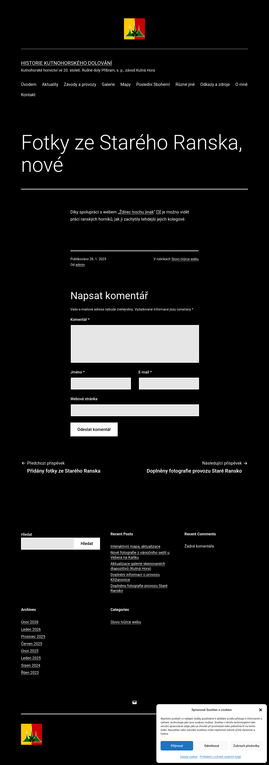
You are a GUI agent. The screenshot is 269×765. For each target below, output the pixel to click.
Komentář (80, 319)
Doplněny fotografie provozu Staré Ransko (139, 588)
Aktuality (50, 84)
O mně (241, 84)
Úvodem (28, 84)
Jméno (77, 372)
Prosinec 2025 (33, 636)
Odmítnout (211, 746)
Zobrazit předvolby (246, 746)
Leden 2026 (31, 629)
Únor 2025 (29, 651)
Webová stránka (84, 399)
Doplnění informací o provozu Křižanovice (135, 577)
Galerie (108, 84)
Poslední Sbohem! (153, 84)
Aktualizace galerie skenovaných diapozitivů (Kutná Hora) (138, 566)
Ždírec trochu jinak (136, 212)
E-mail (145, 372)
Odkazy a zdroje (215, 84)
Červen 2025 (31, 643)
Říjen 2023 (30, 672)
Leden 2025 (31, 658)
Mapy (125, 84)
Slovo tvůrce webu (185, 259)
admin (80, 265)
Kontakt (28, 94)
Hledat (26, 534)
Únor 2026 (29, 622)
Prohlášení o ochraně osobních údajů (220, 756)
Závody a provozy (80, 84)
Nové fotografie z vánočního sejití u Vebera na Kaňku (140, 555)
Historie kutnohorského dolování (66, 63)
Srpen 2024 (30, 665)
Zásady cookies (189, 756)
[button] (260, 710)
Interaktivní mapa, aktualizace (135, 546)
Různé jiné (185, 84)
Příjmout (177, 746)
